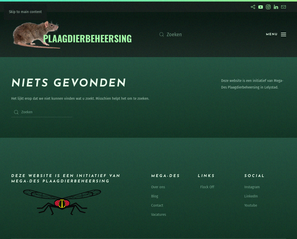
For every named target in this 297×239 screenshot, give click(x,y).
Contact (157, 205)
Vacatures (158, 214)
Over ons (158, 187)
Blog (154, 196)
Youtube (250, 205)
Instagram (252, 187)
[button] (276, 34)
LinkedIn (251, 196)
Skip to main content (25, 11)
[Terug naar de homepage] (72, 34)
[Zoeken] (207, 34)
